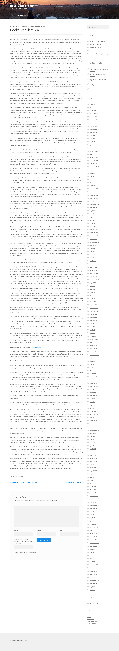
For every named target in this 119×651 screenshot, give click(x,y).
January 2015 (93, 530)
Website (62, 530)
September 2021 (94, 280)
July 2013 (92, 587)
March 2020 (93, 336)
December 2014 (94, 533)
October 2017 (93, 427)
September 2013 (94, 580)
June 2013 (92, 590)
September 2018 (94, 392)
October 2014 (93, 540)
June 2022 (92, 251)
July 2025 (92, 135)
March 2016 (93, 486)
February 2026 (94, 113)
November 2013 (94, 574)
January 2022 (93, 267)
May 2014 (92, 555)
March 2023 (93, 223)
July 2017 (92, 436)
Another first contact (96, 47)
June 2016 (92, 477)
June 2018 (92, 402)
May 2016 (92, 480)
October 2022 (93, 239)
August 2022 (93, 245)
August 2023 (93, 207)
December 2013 (94, 571)
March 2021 (93, 298)
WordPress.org (91, 623)
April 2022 (92, 258)
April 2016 (92, 483)
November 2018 (94, 386)
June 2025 (92, 138)
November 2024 (94, 160)
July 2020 (92, 323)
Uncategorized (94, 603)
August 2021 (93, 283)
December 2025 (94, 120)
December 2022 (94, 232)
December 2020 (94, 308)
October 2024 (93, 164)
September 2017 (94, 430)
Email (39, 530)
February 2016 (94, 489)
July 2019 (92, 361)
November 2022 (94, 236)
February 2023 (94, 226)
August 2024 (93, 170)
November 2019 (94, 348)
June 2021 (92, 289)
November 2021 (94, 273)
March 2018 (93, 411)
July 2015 (92, 511)
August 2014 (93, 546)
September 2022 (94, 242)
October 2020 (93, 314)
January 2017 (93, 455)
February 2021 (94, 301)
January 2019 (93, 380)
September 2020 (94, 317)
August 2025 (93, 132)
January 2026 (93, 117)
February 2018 (94, 414)
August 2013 (93, 583)
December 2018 (94, 383)
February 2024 (94, 189)
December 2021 (94, 270)
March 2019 (93, 374)
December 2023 (94, 195)
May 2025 (92, 142)
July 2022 (92, 248)
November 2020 (94, 311)
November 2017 (94, 424)
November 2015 (94, 499)
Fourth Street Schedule (73, 482)
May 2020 (92, 330)
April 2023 (92, 220)
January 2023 (93, 229)
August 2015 (93, 508)
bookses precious (18, 476)
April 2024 (92, 182)
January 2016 (93, 493)
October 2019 (93, 352)
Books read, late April (96, 44)
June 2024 (92, 176)
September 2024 (94, 167)
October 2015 (93, 502)
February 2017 (94, 452)
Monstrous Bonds (22, 15)
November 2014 (94, 536)
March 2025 (93, 148)
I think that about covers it (97, 41)
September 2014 (94, 543)
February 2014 (94, 565)
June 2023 (92, 214)
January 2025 (93, 154)
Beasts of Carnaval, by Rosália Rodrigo (24, 482)
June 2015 (92, 514)
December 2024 (94, 157)
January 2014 (93, 568)
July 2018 (92, 399)
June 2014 (92, 552)
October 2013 (93, 577)
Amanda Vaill (93, 79)
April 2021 (92, 295)
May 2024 (92, 179)
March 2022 (93, 261)
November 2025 (94, 123)
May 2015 (92, 518)
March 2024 (93, 185)
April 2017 (92, 446)
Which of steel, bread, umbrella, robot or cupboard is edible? (23, 541)
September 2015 (94, 505)
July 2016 (92, 474)
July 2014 (92, 549)
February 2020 (94, 339)
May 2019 (92, 367)
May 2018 (92, 405)
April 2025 (92, 145)
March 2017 (93, 449)
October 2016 (93, 464)
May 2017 (92, 442)
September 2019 (94, 355)
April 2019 (92, 370)
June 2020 (92, 327)
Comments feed (92, 621)
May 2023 (92, 217)
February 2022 (94, 264)
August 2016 (93, 471)
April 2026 (92, 107)
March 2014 (93, 562)
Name (16, 530)
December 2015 (94, 496)
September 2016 (94, 468)
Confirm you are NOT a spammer (25, 552)
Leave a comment (40, 26)
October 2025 (93, 126)
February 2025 (94, 151)
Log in (89, 617)
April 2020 (92, 333)
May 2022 (92, 254)
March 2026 (93, 110)
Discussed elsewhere (37, 347)
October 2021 (93, 276)
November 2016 (94, 461)
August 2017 (93, 433)
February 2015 (94, 527)
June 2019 (92, 364)
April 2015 (92, 521)
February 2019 (94, 377)
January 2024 (93, 192)
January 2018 (93, 417)
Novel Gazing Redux (22, 6)
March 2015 (93, 524)
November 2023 (94, 198)
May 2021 (92, 292)
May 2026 (92, 104)
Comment (17, 505)
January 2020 (93, 342)
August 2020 (93, 320)
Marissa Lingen (29, 26)
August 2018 (93, 395)
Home (12, 15)
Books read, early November (98, 80)
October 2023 (93, 201)
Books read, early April (96, 51)
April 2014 (92, 558)
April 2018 (92, 408)
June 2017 (92, 439)
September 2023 (94, 204)
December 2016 (94, 458)
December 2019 (94, 345)
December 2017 (94, 421)
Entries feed (90, 619)
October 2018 (93, 389)
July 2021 (92, 286)
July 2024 (92, 173)
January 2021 (93, 305)
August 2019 (93, 358)
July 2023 (92, 211)
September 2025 (94, 129)
